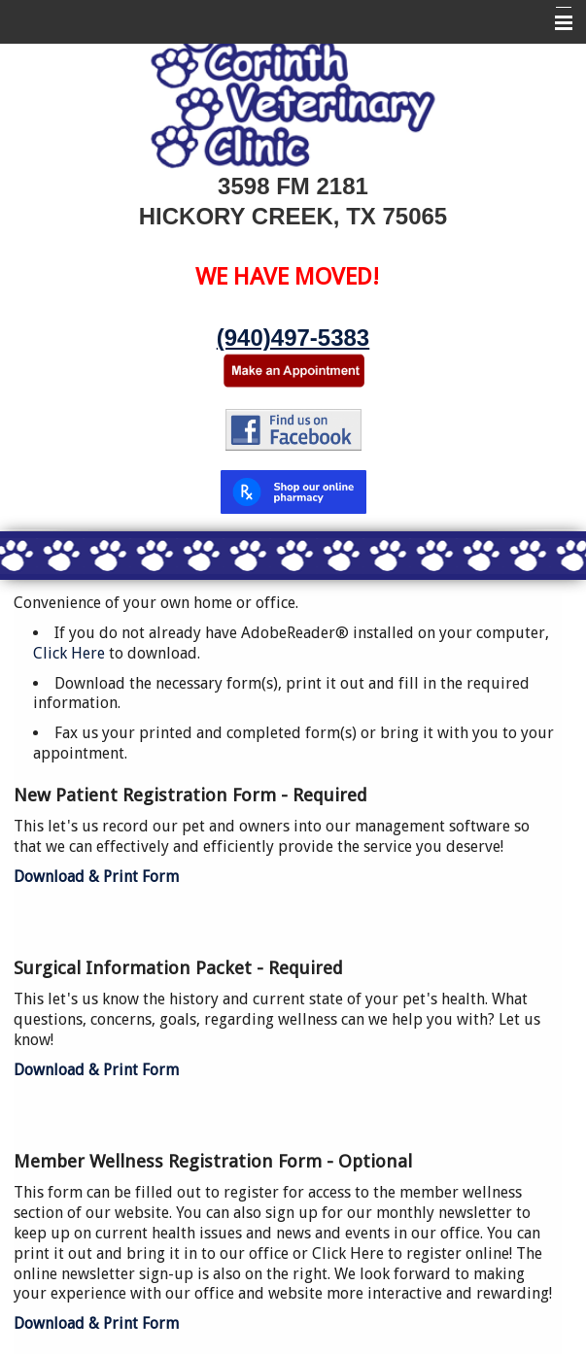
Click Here (71, 653)
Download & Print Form (96, 876)
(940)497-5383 (293, 337)
